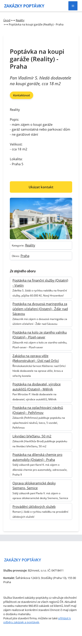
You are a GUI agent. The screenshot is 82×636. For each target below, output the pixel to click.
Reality (30, 245)
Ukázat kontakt (41, 187)
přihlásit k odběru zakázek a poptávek (37, 620)
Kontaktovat (21, 95)
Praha (25, 255)
